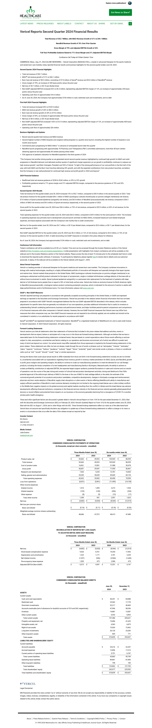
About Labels (64, 24)
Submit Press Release (60, 719)
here (94, 257)
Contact (79, 24)
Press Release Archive (41, 719)
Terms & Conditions (77, 719)
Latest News (26, 24)
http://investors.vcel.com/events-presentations (45, 251)
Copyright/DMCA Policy (96, 719)
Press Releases (45, 24)
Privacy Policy (112, 719)
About (29, 719)
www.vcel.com (88, 288)
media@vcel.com (26, 435)
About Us (92, 24)
